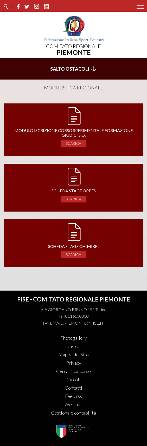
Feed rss (73, 396)
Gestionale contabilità (73, 413)
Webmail (74, 404)
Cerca (73, 346)
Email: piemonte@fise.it (77, 322)
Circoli (73, 379)
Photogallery (73, 338)
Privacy (73, 363)
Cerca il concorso (73, 371)
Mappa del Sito (73, 354)
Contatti (73, 388)
